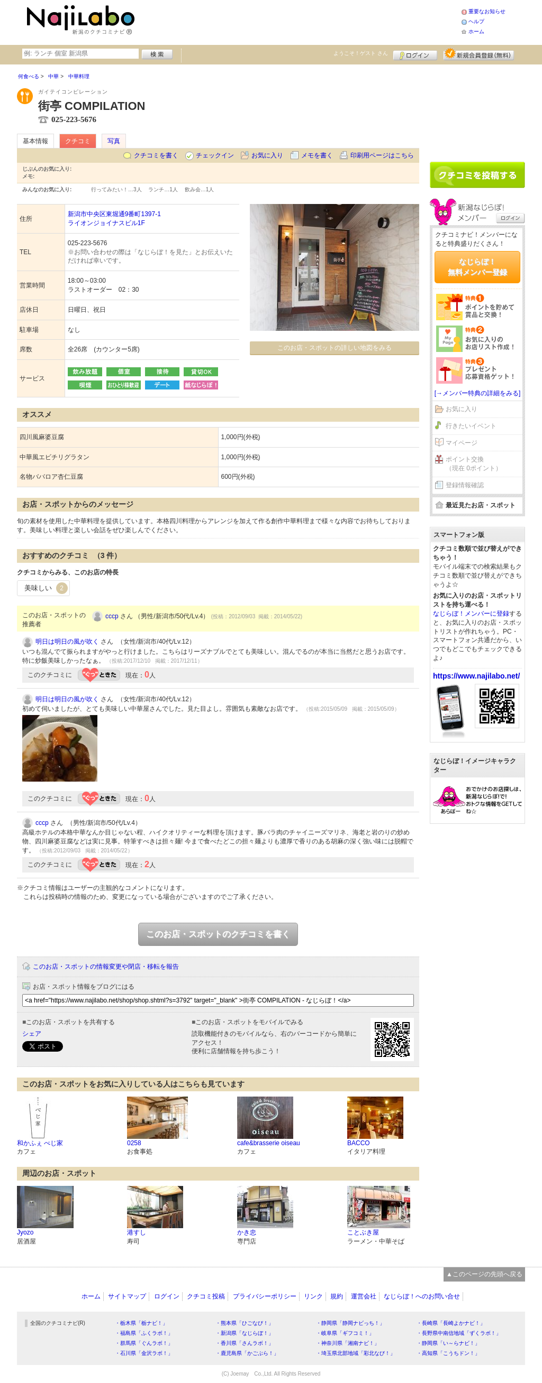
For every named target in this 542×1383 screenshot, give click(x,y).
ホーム (476, 31)
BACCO (358, 1143)
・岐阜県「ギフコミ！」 (345, 1333)
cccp (112, 616)
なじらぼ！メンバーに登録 (471, 613)
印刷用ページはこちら (382, 155)
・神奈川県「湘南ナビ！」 (348, 1343)
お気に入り (267, 155)
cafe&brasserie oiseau (268, 1143)
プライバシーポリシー (264, 1296)
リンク (313, 1296)
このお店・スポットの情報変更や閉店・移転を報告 (106, 966)
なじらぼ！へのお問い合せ (422, 1296)
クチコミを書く (156, 155)
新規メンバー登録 (478, 54)
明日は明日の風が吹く (67, 641)
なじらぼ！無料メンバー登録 (477, 266)
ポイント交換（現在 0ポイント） (474, 464)
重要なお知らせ (486, 11)
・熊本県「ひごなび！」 (244, 1323)
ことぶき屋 (363, 1232)
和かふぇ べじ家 (40, 1143)
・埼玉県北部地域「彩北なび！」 (355, 1353)
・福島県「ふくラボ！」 (144, 1333)
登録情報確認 (465, 485)
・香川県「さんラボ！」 (244, 1343)
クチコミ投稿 (206, 1296)
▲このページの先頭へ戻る (484, 1274)
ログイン (415, 54)
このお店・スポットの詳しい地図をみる (334, 347)
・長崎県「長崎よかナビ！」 (451, 1323)
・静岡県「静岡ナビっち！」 (350, 1323)
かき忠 (246, 1232)
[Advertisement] (299, 21)
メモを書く (317, 155)
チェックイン (215, 155)
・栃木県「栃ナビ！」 (141, 1323)
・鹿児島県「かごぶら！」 (247, 1353)
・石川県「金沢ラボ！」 (144, 1353)
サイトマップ (127, 1296)
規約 (336, 1296)
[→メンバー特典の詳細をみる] (478, 393)
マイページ (461, 443)
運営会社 (363, 1296)
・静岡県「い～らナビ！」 (448, 1343)
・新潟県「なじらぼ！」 (244, 1333)
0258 (134, 1143)
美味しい (46, 588)
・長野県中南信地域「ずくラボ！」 (459, 1333)
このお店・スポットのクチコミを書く (218, 934)
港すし (136, 1232)
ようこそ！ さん (360, 53)
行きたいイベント (471, 426)
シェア (31, 1033)
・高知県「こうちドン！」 (448, 1353)
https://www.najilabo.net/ (476, 676)
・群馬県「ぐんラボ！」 (144, 1343)
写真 (113, 141)
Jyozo (25, 1232)
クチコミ (78, 141)
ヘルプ (476, 21)
